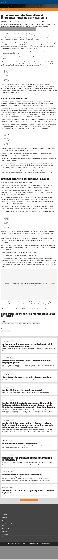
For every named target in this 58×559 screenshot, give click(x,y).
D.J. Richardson (11, 323)
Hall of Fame (5, 528)
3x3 (3, 526)
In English (4, 531)
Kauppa (4, 537)
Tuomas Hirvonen (35, 323)
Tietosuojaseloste (45, 543)
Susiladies (5, 517)
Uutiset (8, 9)
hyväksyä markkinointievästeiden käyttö (37, 284)
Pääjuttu (8, 330)
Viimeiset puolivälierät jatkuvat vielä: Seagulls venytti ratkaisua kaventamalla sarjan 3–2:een (28, 491)
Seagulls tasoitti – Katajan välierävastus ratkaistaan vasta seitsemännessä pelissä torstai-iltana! (27, 459)
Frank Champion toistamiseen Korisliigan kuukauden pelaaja (22, 474)
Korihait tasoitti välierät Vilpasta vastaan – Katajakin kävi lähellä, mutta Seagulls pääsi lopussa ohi (26, 362)
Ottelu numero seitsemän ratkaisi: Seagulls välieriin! (19, 443)
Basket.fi (3, 9)
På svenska (5, 534)
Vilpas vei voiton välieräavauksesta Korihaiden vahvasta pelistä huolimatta (27, 377)
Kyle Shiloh (4, 323)
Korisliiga (4, 330)
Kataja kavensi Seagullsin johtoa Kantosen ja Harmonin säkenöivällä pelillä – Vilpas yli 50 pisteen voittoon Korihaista (27, 345)
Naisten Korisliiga (7, 523)
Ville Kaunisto (18, 323)
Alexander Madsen (27, 323)
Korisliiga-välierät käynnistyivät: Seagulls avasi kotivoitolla (22, 390)
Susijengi (4, 515)
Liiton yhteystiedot (33, 543)
